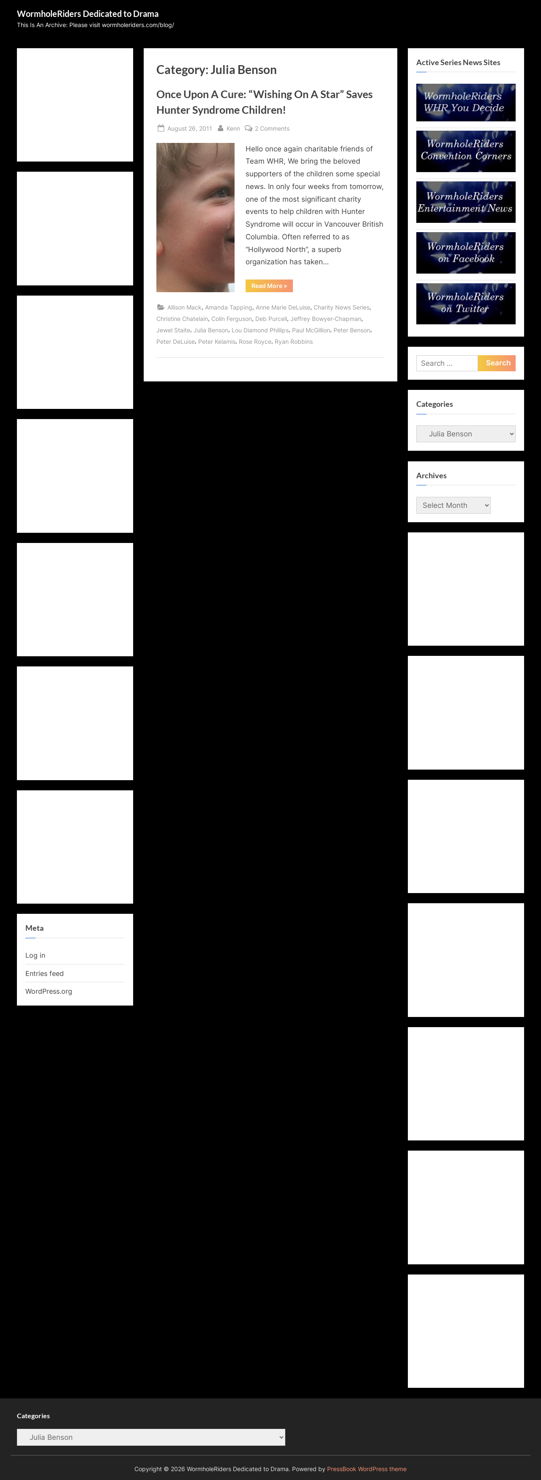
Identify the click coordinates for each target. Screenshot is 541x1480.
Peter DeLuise (175, 341)
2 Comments (272, 128)
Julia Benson (211, 330)
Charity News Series (341, 307)
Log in (35, 955)
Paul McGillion (311, 330)
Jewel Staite (173, 330)
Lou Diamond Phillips (260, 330)
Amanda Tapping (228, 307)
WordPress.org (48, 991)
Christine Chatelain (182, 318)
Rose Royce (255, 341)
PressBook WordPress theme (367, 1469)
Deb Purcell (271, 318)
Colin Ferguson (231, 318)
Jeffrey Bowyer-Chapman (325, 318)
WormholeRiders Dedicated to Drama (87, 13)
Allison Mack (184, 307)
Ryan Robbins (294, 341)
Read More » (272, 287)
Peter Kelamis (216, 341)
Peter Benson (351, 330)
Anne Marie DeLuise (283, 307)
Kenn (233, 127)
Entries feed (44, 973)
